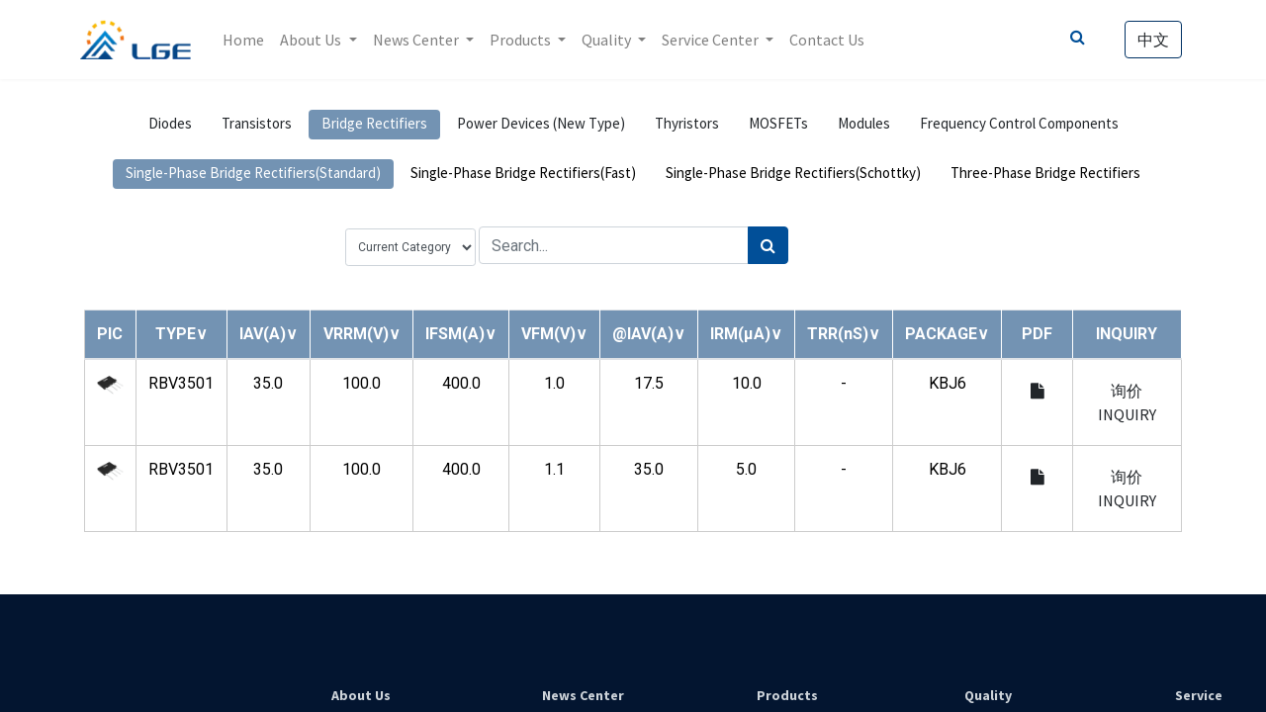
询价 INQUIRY (1127, 402)
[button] (181, 333)
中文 (1149, 39)
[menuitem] (248, 39)
